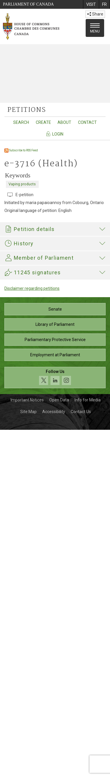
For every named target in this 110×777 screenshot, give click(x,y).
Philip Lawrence (53, 572)
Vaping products (22, 184)
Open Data (59, 747)
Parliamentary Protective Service (55, 686)
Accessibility (53, 759)
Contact (87, 122)
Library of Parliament (55, 671)
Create (43, 122)
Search (21, 122)
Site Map (28, 759)
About (64, 122)
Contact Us (81, 759)
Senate (55, 656)
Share (95, 14)
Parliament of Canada (28, 4)
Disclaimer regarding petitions (32, 635)
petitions (26, 110)
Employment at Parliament (55, 702)
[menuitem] (91, 4)
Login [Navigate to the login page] (54, 133)
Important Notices (27, 747)
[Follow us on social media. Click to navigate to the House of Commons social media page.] (55, 724)
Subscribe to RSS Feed (21, 150)
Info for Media (88, 747)
